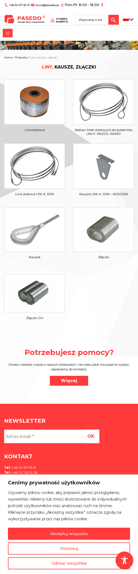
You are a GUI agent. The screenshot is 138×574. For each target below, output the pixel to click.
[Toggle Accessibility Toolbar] (124, 560)
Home (8, 57)
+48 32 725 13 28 (24, 472)
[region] (69, 524)
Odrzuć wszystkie (69, 563)
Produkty (21, 57)
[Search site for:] (94, 18)
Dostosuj (69, 548)
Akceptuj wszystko (69, 533)
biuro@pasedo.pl (45, 4)
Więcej (69, 380)
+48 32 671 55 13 (18, 4)
